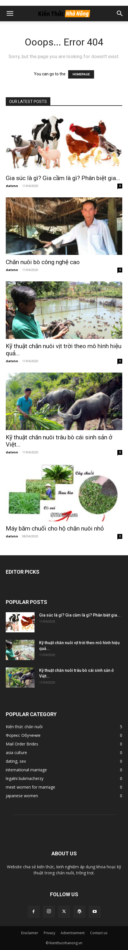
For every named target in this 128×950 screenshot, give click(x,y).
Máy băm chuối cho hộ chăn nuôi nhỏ (55, 528)
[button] (10, 13)
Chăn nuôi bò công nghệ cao (43, 262)
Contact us (98, 932)
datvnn (12, 186)
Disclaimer (29, 932)
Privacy (49, 932)
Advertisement (73, 932)
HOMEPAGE (81, 74)
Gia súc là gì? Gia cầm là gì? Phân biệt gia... (63, 178)
